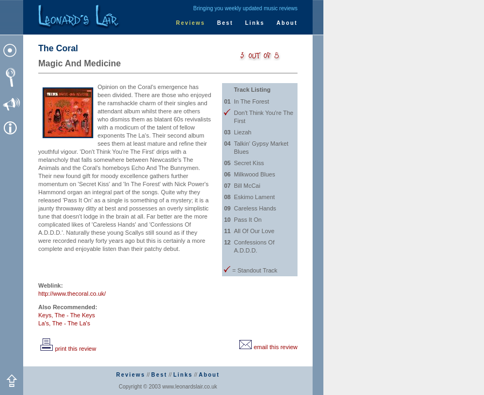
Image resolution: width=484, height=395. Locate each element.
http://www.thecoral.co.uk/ (72, 293)
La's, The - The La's (64, 323)
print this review (67, 348)
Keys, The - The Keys (66, 315)
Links (255, 23)
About (287, 23)
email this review (267, 347)
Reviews (190, 23)
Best (225, 23)
